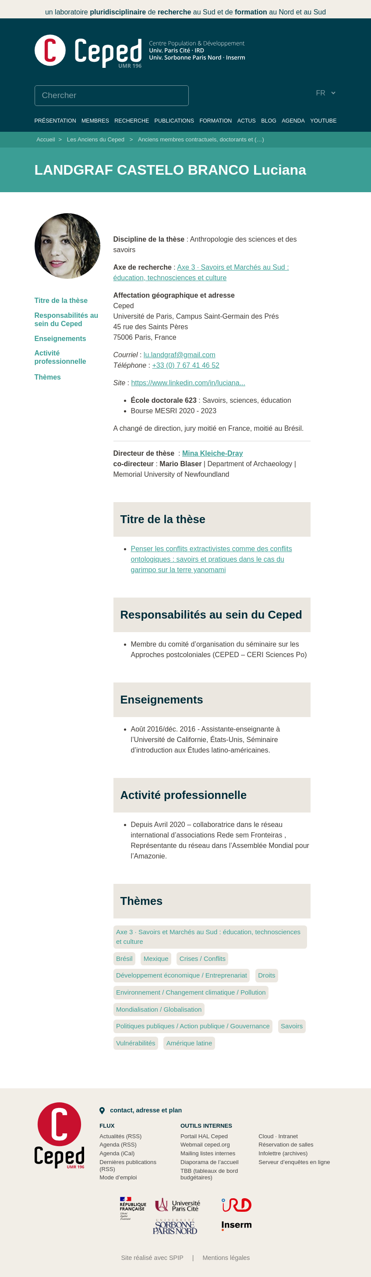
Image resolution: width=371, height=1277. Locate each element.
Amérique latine (189, 1043)
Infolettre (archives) (282, 1153)
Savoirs (292, 1026)
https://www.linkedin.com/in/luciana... (188, 383)
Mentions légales (226, 1257)
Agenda (293, 121)
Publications (174, 121)
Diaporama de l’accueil (209, 1162)
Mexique (156, 958)
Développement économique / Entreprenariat (181, 975)
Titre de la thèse (61, 300)
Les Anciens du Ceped (95, 139)
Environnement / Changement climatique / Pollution (191, 992)
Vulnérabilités (135, 1043)
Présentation (55, 121)
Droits (266, 975)
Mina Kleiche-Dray (212, 453)
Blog (268, 121)
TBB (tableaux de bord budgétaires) (209, 1174)
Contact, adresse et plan (140, 1110)
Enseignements (60, 338)
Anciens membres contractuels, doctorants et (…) (201, 139)
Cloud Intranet (278, 1136)
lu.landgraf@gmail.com (180, 355)
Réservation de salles (285, 1144)
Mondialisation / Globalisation (159, 1009)
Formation (215, 121)
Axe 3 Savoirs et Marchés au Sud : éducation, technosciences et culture (208, 937)
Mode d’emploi (118, 1177)
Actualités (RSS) (120, 1136)
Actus (246, 121)
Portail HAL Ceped (204, 1136)
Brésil (124, 958)
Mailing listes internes (207, 1153)
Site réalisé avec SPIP (152, 1257)
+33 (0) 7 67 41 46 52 (185, 365)
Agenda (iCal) (116, 1153)
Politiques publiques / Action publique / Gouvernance (193, 1026)
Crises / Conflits (203, 958)
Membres (95, 121)
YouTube (323, 121)
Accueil (45, 139)
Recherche (131, 121)
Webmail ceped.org (205, 1144)
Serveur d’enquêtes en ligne (294, 1162)
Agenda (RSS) (118, 1144)
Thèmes (48, 377)
